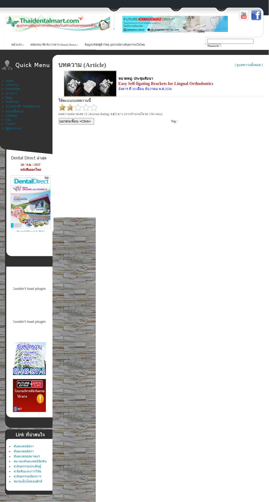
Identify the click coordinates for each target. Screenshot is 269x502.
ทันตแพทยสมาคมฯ (27, 456)
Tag (8, 119)
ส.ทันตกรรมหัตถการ (27, 476)
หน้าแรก (16, 44)
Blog (9, 98)
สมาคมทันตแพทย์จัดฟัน (30, 461)
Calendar (11, 115)
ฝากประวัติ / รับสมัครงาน (23, 106)
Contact (11, 123)
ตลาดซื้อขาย (14, 111)
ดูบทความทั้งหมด (249, 65)
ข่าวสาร (11, 93)
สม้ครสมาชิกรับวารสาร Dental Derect (53, 44)
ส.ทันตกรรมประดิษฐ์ (27, 466)
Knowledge (13, 89)
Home (9, 81)
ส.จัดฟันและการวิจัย (27, 471)
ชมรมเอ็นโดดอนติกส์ (28, 481)
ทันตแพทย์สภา (24, 446)
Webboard (12, 101)
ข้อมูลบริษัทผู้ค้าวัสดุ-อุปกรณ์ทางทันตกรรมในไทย (115, 44)
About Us (12, 85)
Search (213, 46)
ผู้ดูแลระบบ (13, 128)
